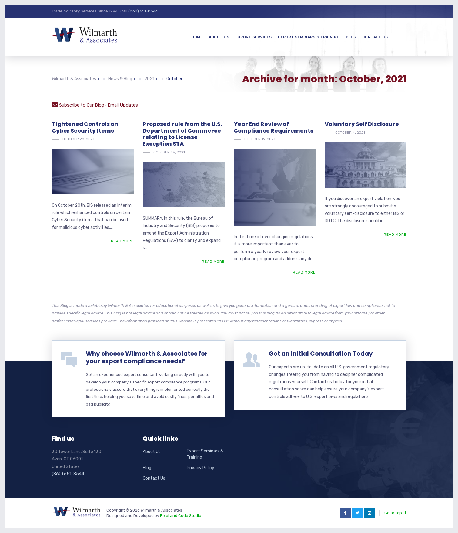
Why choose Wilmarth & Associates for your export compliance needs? (147, 357)
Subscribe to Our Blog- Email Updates (95, 105)
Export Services (253, 37)
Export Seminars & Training (309, 37)
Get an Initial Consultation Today (321, 353)
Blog (351, 37)
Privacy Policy (200, 467)
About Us (219, 37)
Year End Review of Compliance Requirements (273, 127)
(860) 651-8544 (143, 11)
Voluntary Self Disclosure (362, 124)
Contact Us (375, 37)
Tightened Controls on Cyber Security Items (85, 127)
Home (197, 37)
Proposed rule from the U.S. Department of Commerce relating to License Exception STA (182, 133)
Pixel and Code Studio (180, 515)
